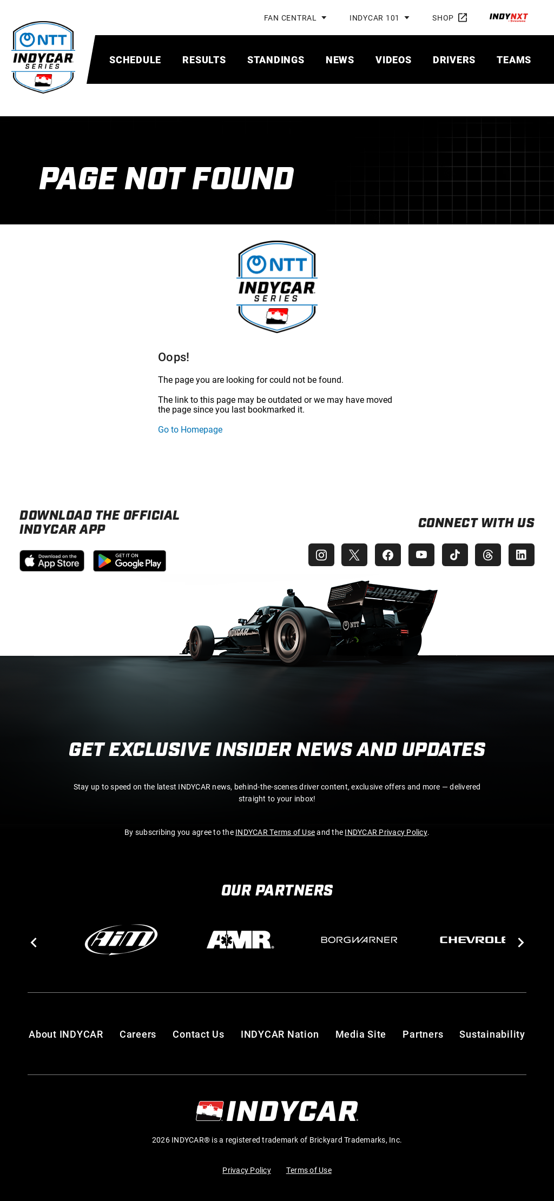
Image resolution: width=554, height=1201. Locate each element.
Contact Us (199, 1033)
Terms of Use (309, 1170)
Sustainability (492, 1033)
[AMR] (240, 939)
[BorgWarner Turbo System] (359, 939)
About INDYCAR (66, 1033)
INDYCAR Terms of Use (275, 832)
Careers (138, 1033)
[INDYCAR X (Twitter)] (348, 554)
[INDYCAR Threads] (487, 554)
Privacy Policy (246, 1170)
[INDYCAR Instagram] (314, 554)
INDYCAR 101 (374, 17)
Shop (449, 17)
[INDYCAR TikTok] (452, 554)
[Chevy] (478, 939)
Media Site (361, 1033)
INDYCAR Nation (280, 1033)
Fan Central (290, 17)
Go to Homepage (190, 429)
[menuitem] (135, 59)
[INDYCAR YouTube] (418, 554)
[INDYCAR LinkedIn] (522, 554)
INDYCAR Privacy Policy (386, 832)
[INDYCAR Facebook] (383, 554)
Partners (423, 1033)
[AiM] (121, 939)
